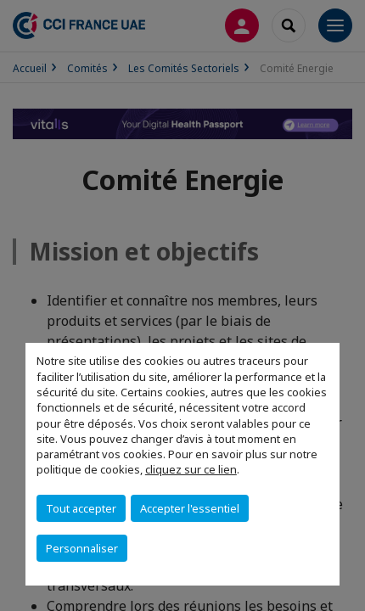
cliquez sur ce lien (191, 469)
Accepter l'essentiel (189, 508)
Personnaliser (82, 548)
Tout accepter (81, 508)
